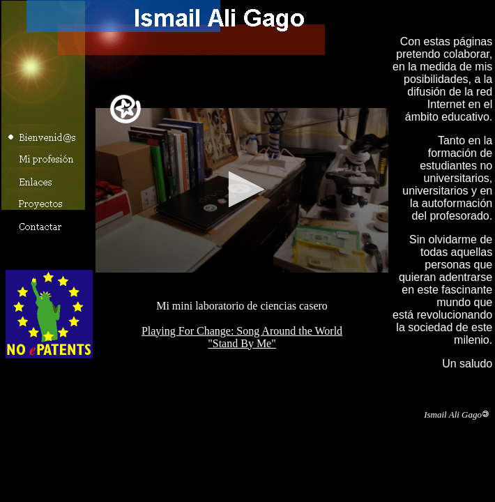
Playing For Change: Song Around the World (242, 331)
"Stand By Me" (242, 343)
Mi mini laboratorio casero (242, 190)
